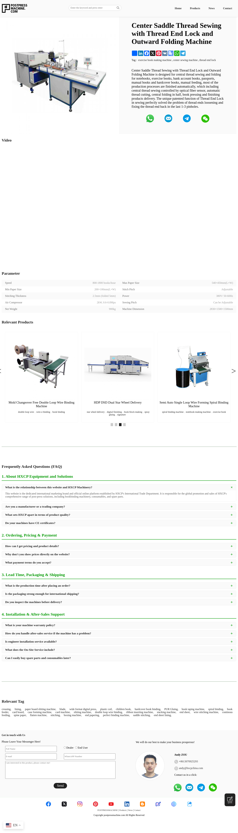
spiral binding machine (173, 412)
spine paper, (20, 715)
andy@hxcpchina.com (191, 768)
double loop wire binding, (109, 712)
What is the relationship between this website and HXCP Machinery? (48, 487)
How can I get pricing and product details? (32, 546)
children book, (123, 709)
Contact (227, 8)
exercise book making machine (154, 60)
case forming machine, (40, 712)
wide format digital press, (83, 709)
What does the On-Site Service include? (30, 649)
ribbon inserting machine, (140, 712)
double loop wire (26, 412)
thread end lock (207, 60)
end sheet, (185, 712)
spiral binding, (216, 709)
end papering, (92, 715)
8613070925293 (189, 761)
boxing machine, (73, 715)
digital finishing (114, 412)
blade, (63, 709)
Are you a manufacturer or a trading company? (35, 506)
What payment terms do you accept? (28, 562)
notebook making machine (198, 412)
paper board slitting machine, (40, 709)
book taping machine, (193, 709)
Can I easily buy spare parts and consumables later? (38, 658)
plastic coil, (106, 709)
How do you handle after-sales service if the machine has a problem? (48, 633)
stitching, (56, 715)
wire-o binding (43, 412)
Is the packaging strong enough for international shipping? (42, 593)
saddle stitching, (142, 715)
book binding (58, 412)
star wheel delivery (96, 412)
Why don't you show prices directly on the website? (37, 554)
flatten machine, (38, 715)
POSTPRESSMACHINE (108, 810)
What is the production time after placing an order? (37, 585)
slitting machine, (83, 712)
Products (195, 8)
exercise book (219, 412)
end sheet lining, (162, 715)
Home (178, 8)
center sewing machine (185, 60)
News (212, 8)
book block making (133, 412)
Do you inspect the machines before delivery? (33, 602)
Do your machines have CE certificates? (30, 523)
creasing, (6, 709)
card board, (18, 712)
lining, (18, 709)
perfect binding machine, (116, 715)
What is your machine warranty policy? (30, 625)
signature (121, 414)
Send (60, 785)
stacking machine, (166, 712)
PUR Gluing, (171, 709)
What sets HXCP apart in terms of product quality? (37, 514)
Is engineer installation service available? (31, 641)
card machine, (63, 712)
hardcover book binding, (148, 709)
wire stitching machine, (206, 712)
